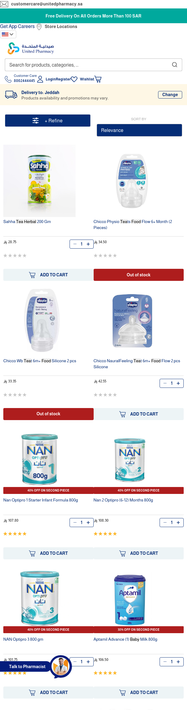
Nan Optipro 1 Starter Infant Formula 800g (40, 500)
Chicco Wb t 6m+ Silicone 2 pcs (39, 360)
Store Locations (61, 26)
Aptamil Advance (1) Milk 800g (125, 639)
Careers (26, 26)
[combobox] (93, 64)
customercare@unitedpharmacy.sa (47, 4)
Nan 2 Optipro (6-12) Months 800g (123, 500)
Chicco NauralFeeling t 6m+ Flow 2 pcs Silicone (137, 363)
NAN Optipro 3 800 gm (23, 639)
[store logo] (31, 48)
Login (51, 79)
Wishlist (87, 79)
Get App (8, 26)
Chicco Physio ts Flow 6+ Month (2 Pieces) (133, 224)
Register (63, 79)
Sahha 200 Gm (27, 221)
